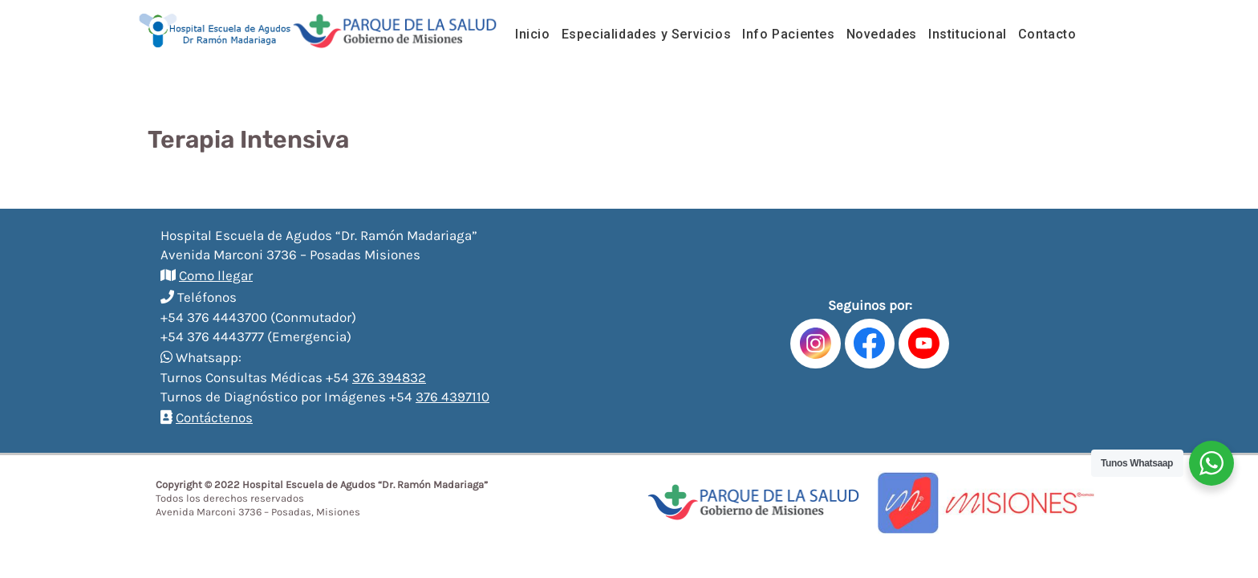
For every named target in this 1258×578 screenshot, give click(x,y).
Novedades (881, 34)
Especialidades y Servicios (647, 34)
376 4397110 (452, 397)
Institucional (967, 34)
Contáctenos (214, 417)
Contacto (1047, 34)
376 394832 (389, 377)
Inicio (532, 34)
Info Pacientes (788, 34)
